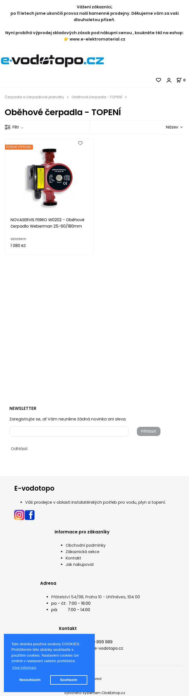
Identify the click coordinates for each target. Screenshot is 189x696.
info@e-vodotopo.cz (103, 648)
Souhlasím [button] (68, 680)
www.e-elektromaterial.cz (97, 39)
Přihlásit (148, 431)
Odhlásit (19, 449)
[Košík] (182, 80)
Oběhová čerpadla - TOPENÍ (96, 97)
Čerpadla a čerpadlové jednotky (34, 97)
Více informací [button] (24, 667)
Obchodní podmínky (86, 545)
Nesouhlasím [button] (30, 680)
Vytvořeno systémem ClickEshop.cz (94, 692)
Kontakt (73, 558)
